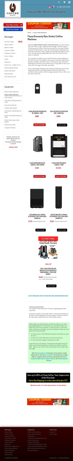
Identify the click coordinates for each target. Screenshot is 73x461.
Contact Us (53, 432)
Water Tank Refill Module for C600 (13, 116)
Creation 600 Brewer (10, 108)
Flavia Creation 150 (41, 353)
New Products (9, 452)
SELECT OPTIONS (40, 125)
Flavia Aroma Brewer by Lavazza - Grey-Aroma (37, 164)
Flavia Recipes (8, 74)
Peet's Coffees (8, 56)
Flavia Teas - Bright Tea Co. (12, 65)
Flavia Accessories (9, 125)
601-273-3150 (63, 7)
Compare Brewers (9, 128)
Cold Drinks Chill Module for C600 (12, 111)
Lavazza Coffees (9, 50)
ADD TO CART (62, 125)
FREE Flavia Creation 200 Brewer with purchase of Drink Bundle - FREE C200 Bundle (48, 271)
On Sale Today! (13, 42)
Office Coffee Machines (11, 92)
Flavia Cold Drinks (9, 71)
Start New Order (14, 25)
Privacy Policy (53, 458)
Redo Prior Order (14, 29)
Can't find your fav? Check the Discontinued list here (48, 296)
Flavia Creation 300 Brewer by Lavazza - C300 (37, 112)
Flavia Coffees (8, 44)
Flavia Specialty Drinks (11, 68)
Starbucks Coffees (9, 53)
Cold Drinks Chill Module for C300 (12, 101)
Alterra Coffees (9, 47)
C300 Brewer (8, 97)
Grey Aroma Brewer (10, 105)
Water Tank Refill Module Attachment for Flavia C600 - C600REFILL (59, 216)
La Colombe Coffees (10, 438)
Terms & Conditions (64, 458)
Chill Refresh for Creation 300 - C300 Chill (59, 112)
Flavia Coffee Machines (11, 95)
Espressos (7, 62)
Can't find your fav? (10, 77)
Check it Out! (13, 147)
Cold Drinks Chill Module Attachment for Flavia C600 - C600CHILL (37, 216)
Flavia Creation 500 (46, 359)
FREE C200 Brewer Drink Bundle (11, 121)
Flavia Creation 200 (49, 355)
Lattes (6, 59)
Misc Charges (53, 434)
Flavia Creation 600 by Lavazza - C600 (59, 164)
